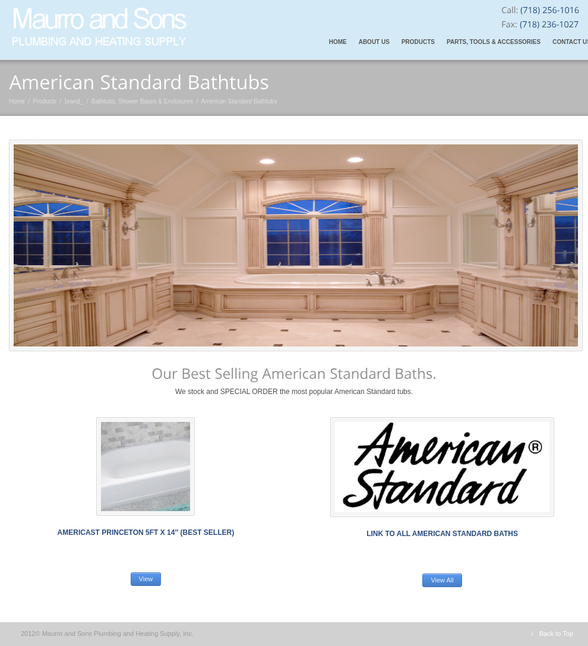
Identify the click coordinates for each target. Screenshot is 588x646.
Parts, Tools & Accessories (493, 42)
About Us (374, 42)
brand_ (74, 101)
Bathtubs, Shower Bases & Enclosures (142, 101)
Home (338, 42)
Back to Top (556, 633)
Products (418, 42)
